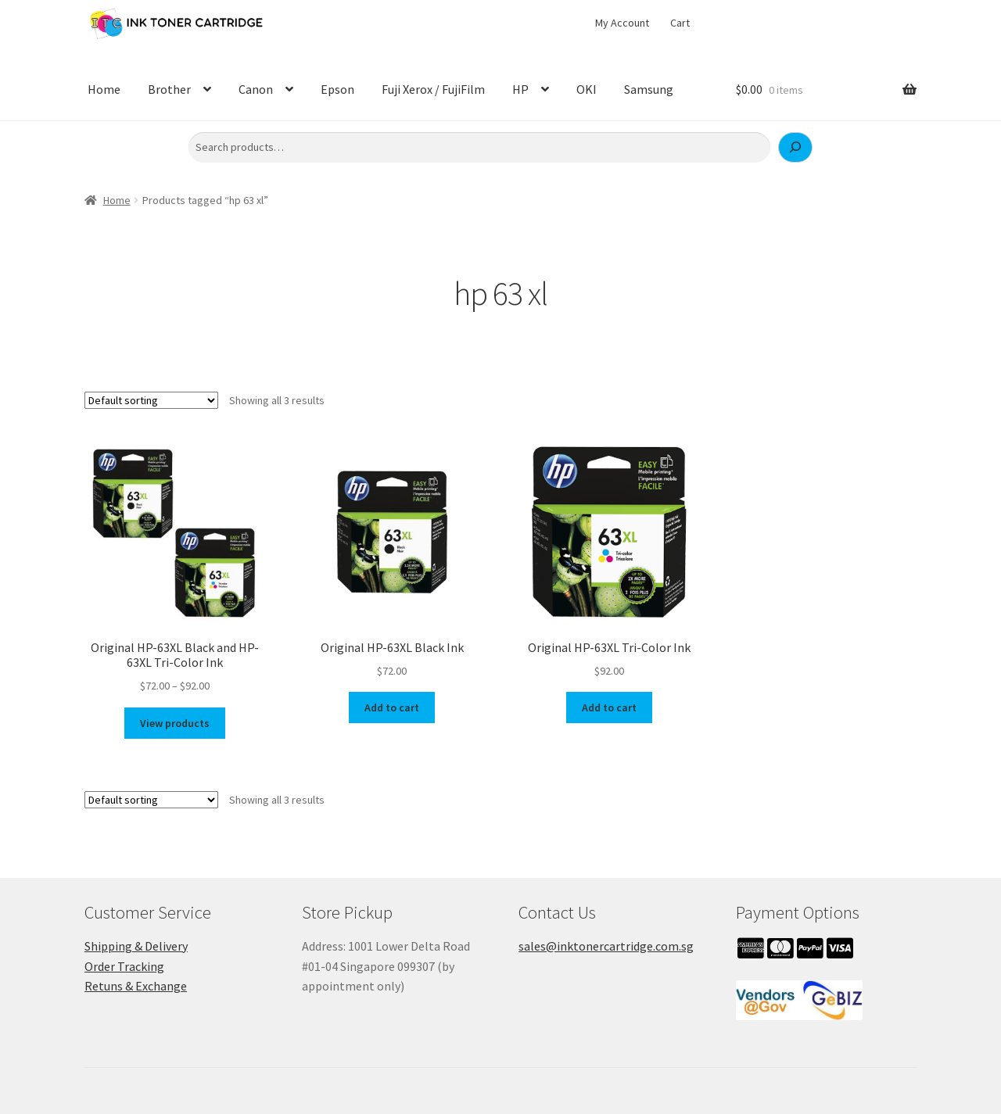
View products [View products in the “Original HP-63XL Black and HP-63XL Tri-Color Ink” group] (175, 723)
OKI (586, 89)
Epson (337, 89)
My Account (622, 23)
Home (104, 89)
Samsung (648, 89)
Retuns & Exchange (135, 986)
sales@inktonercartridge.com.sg (606, 946)
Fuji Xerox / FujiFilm (433, 89)
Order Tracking (124, 966)
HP (520, 89)
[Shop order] (151, 400)
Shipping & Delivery (136, 946)
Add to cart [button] (391, 707)
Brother (169, 89)
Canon (256, 89)
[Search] (795, 147)
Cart (680, 23)
